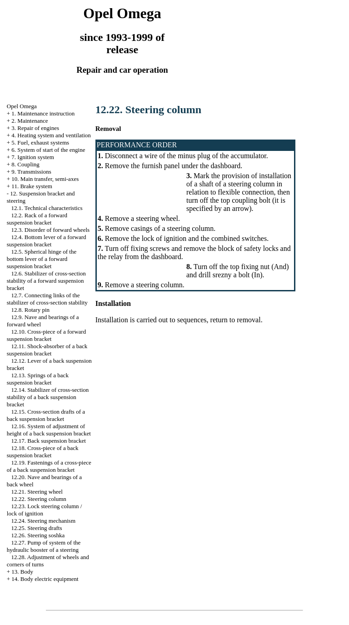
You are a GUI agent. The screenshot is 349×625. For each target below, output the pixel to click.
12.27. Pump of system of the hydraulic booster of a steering (44, 546)
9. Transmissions (31, 171)
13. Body (22, 571)
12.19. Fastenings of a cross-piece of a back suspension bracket (49, 466)
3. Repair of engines (35, 128)
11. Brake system (31, 186)
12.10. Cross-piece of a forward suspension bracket (46, 335)
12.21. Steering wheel (37, 491)
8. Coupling (25, 164)
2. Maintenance (29, 120)
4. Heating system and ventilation (50, 135)
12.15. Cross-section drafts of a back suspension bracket (46, 415)
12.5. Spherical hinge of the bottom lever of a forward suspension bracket (41, 259)
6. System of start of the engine (48, 149)
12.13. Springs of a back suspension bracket (38, 379)
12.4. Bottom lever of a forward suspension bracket (46, 241)
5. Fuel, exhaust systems (40, 142)
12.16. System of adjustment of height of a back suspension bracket (49, 430)
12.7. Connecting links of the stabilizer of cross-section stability (47, 299)
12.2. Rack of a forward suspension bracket (37, 219)
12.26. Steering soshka (38, 535)
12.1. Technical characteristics (47, 208)
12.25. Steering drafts (36, 528)
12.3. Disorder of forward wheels (50, 229)
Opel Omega (22, 106)
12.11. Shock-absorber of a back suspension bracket (47, 350)
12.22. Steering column (38, 498)
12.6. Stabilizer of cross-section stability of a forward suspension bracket (46, 280)
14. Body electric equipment (44, 578)
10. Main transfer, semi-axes (45, 178)
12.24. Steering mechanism (43, 520)
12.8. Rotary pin (30, 309)
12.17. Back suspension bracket (48, 440)
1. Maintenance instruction (43, 113)
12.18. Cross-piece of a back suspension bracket (43, 452)
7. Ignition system (32, 157)
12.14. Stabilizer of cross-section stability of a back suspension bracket (48, 397)
